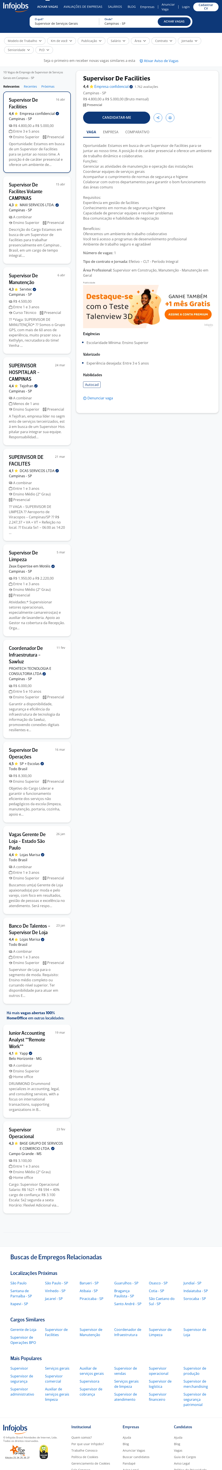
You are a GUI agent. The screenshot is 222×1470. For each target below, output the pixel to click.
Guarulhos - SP (126, 1283)
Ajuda (127, 1437)
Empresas (147, 7)
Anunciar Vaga (168, 6)
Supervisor (19, 1368)
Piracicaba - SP (91, 1298)
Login (186, 7)
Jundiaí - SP (192, 1283)
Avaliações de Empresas (83, 7)
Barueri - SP (89, 1283)
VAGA (91, 132)
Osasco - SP (158, 1283)
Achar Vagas (47, 7)
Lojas (32, 854)
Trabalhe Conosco (84, 1450)
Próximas (48, 86)
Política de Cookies (84, 1457)
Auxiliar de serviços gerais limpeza (57, 1394)
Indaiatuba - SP (195, 1290)
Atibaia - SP (89, 1290)
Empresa (113, 87)
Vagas (178, 1450)
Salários (115, 7)
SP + (32, 763)
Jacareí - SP (54, 1298)
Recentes (30, 86)
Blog (132, 7)
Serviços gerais (57, 1368)
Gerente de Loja (23, 1329)
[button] (174, 21)
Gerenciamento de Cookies (90, 1463)
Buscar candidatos (136, 1457)
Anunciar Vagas (134, 1450)
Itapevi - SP (19, 1303)
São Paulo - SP (56, 1283)
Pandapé (129, 1463)
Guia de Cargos (185, 1457)
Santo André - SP (128, 1303)
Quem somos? (81, 1437)
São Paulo (18, 1283)
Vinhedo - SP (55, 1290)
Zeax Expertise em (32, 566)
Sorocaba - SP (194, 1298)
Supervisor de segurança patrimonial (194, 1399)
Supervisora (89, 1381)
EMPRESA (110, 132)
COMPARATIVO (137, 132)
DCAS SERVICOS (39, 470)
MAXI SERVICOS (39, 204)
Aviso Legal (182, 1463)
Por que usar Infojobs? (87, 1444)
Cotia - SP (156, 1290)
